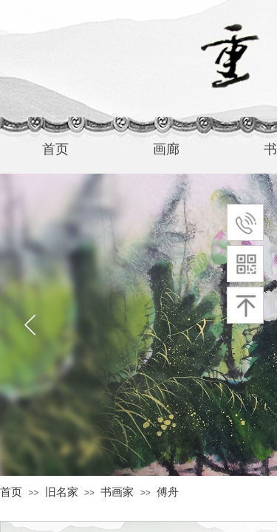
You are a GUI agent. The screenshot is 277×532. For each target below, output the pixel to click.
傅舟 (168, 492)
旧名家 (61, 492)
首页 (11, 492)
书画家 (117, 492)
